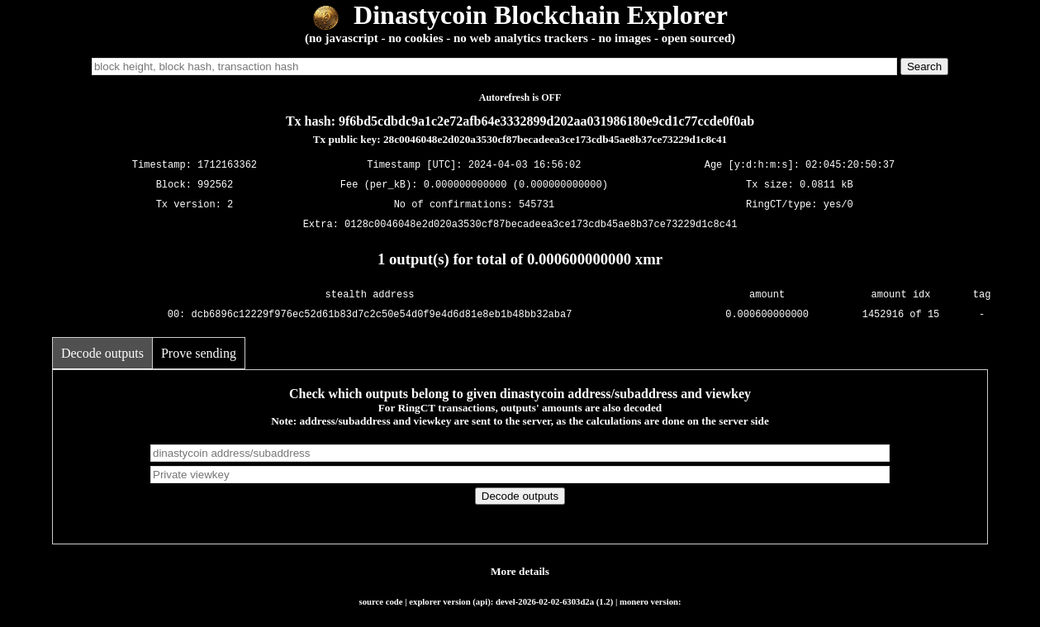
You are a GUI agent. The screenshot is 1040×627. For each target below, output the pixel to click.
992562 (215, 185)
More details (520, 571)
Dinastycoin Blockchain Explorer (520, 15)
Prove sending (198, 353)
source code (380, 601)
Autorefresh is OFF (520, 97)
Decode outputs (102, 353)
